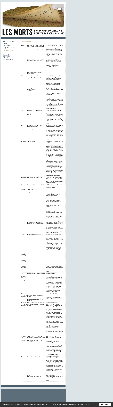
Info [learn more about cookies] (89, 404)
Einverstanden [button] (104, 404)
